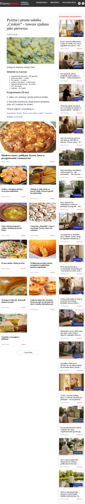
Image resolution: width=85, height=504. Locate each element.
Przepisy (54, 2)
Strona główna (25, 3)
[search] (83, 3)
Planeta (9, 3)
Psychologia (69, 2)
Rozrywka (41, 2)
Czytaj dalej (28, 352)
